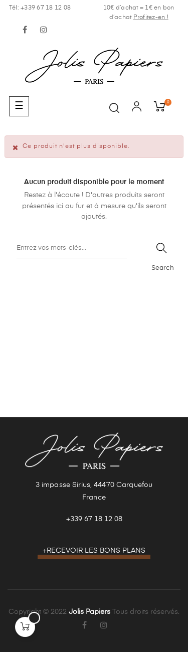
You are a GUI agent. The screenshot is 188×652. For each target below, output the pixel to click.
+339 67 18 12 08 (94, 519)
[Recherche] (72, 248)
